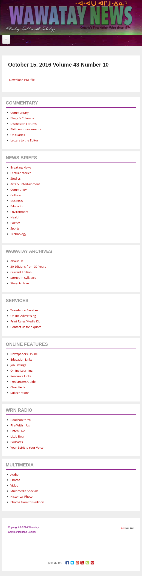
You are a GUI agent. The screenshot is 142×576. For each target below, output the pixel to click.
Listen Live (17, 431)
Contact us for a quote (25, 327)
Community (18, 189)
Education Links (21, 359)
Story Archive (19, 283)
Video (14, 485)
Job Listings (18, 365)
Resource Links (20, 376)
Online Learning (21, 370)
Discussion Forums (23, 124)
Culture (15, 195)
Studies (15, 178)
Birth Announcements (25, 129)
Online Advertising (23, 316)
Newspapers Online (24, 354)
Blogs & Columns (22, 118)
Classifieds (17, 387)
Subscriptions (19, 393)
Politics (15, 223)
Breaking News (20, 167)
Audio (14, 474)
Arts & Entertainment (25, 184)
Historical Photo (21, 496)
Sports (14, 228)
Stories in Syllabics (23, 278)
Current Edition (21, 272)
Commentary (19, 112)
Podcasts (16, 442)
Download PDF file (22, 80)
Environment (19, 212)
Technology (18, 234)
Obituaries (17, 135)
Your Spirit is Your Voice (27, 447)
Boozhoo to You (21, 420)
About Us (16, 261)
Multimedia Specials (24, 491)
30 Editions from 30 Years (28, 266)
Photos (15, 480)
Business (16, 201)
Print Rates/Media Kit (25, 321)
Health (15, 217)
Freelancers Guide (23, 382)
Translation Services (24, 310)
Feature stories (20, 173)
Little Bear (17, 436)
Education (17, 206)
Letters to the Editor (24, 140)
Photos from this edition (27, 502)
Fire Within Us (20, 425)
